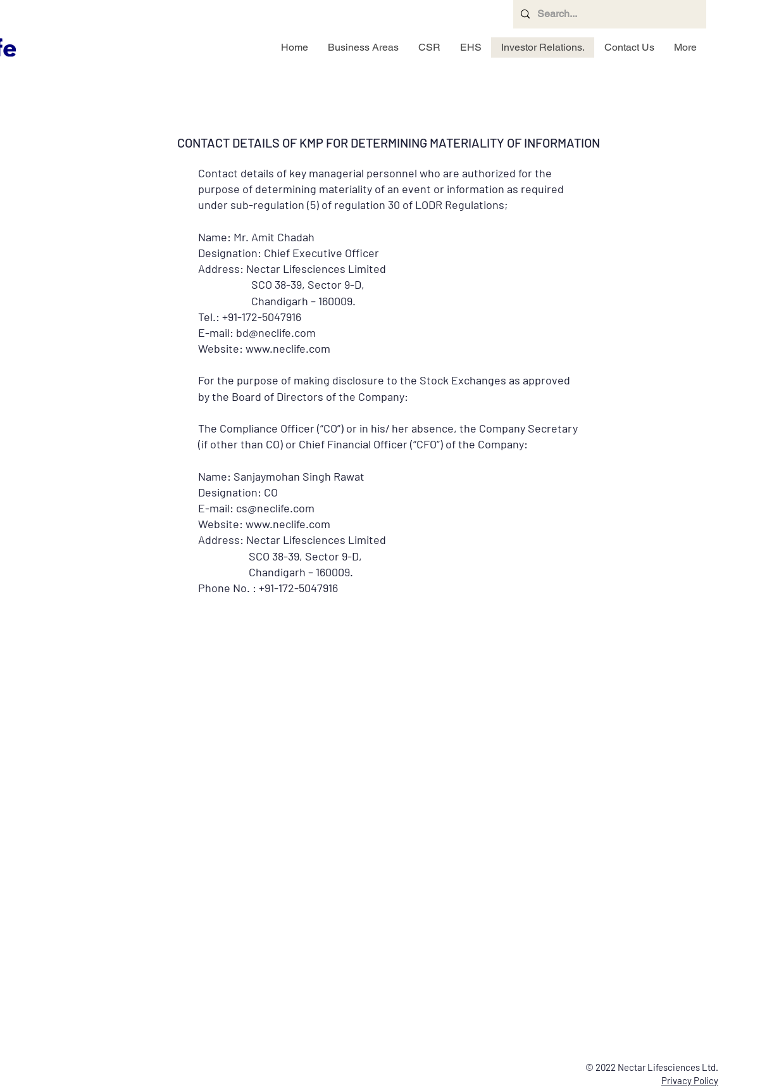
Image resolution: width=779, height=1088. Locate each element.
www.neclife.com (288, 524)
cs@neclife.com (275, 508)
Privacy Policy (689, 1080)
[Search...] (608, 14)
